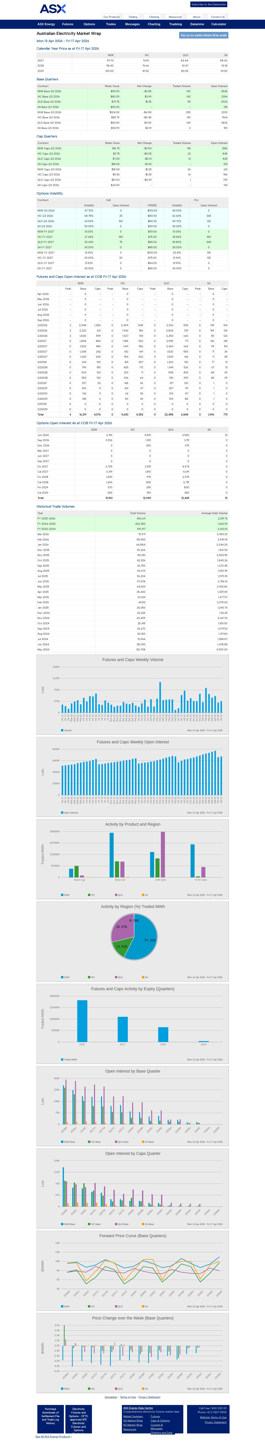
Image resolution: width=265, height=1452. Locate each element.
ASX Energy (46, 24)
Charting (154, 24)
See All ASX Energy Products (52, 1436)
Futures (67, 24)
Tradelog (175, 24)
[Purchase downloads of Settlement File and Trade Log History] (50, 1419)
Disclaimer (111, 1397)
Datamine (197, 24)
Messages (132, 24)
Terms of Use (128, 1397)
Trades (111, 24)
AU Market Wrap (133, 1420)
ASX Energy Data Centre (138, 1408)
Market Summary (133, 1416)
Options (89, 24)
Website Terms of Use (213, 1417)
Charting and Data (161, 1432)
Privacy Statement (149, 1397)
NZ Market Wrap (133, 1424)
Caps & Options (160, 1420)
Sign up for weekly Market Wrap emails (204, 35)
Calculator (218, 24)
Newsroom (129, 1429)
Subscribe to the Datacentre (209, 4)
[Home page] (52, 10)
